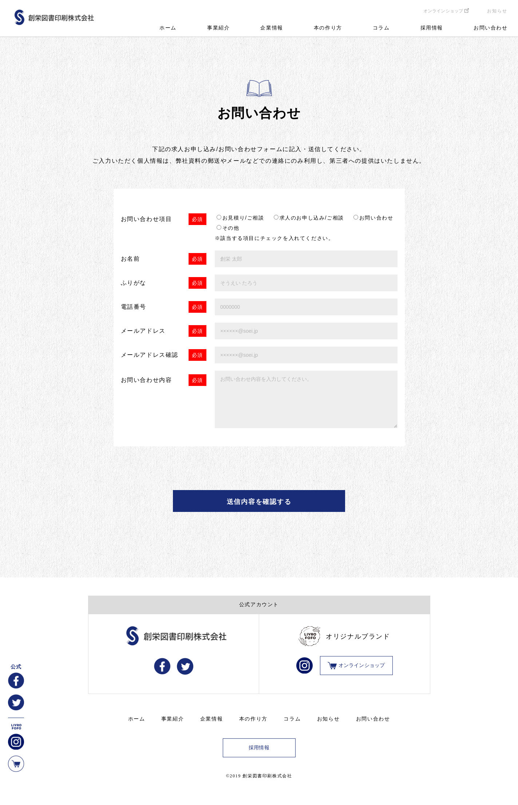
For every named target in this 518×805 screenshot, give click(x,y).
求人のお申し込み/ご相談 (312, 218)
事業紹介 (218, 28)
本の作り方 (328, 28)
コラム (381, 28)
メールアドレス (143, 331)
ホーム (168, 28)
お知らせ (497, 10)
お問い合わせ (491, 28)
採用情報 (431, 28)
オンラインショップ (443, 10)
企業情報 (271, 28)
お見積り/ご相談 (243, 218)
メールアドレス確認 (149, 355)
